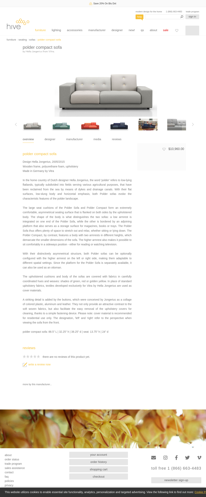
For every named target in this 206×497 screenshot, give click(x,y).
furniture (40, 30)
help (139, 16)
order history (98, 462)
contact (9, 472)
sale (165, 30)
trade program (192, 11)
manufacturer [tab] (74, 139)
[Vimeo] (199, 457)
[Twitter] (187, 457)
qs (142, 30)
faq (6, 476)
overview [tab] (28, 139)
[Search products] (164, 16)
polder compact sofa (49, 39)
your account (98, 454)
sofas (32, 39)
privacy (9, 485)
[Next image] (193, 124)
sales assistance (15, 468)
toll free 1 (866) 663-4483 (176, 468)
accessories (74, 30)
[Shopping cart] (192, 30)
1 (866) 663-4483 (174, 11)
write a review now (36, 364)
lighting (56, 30)
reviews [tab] (116, 139)
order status (12, 459)
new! (132, 30)
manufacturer (96, 30)
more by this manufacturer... (37, 384)
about (153, 30)
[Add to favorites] (164, 149)
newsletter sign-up (176, 480)
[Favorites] (176, 30)
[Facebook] (176, 457)
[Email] (153, 457)
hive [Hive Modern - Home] (18, 23)
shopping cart (98, 469)
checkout (98, 476)
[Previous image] (16, 124)
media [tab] (97, 139)
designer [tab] (50, 139)
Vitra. (52, 51)
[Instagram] (165, 457)
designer (117, 30)
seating (22, 39)
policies (9, 481)
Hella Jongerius (34, 51)
